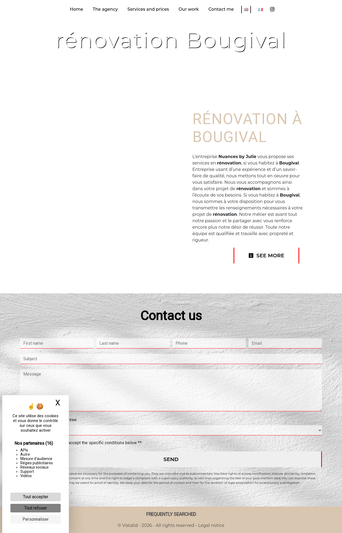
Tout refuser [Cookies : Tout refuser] (35, 508)
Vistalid (130, 525)
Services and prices (148, 9)
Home (76, 9)
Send (171, 459)
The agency (105, 9)
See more (266, 255)
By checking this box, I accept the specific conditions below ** (83, 442)
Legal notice (210, 525)
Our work (188, 9)
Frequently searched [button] (171, 514)
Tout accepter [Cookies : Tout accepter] (35, 496)
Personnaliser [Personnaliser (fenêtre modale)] (35, 519)
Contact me (221, 9)
